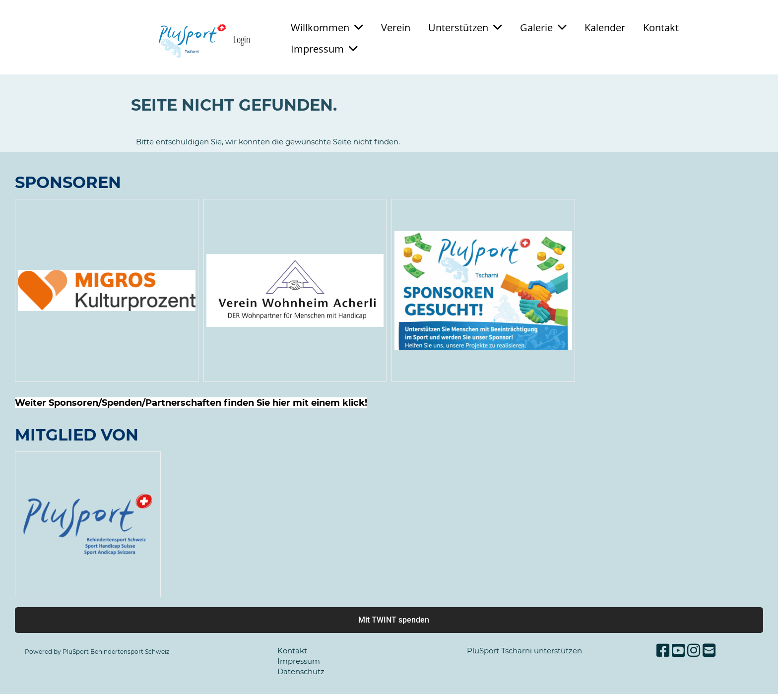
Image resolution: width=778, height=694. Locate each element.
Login (242, 39)
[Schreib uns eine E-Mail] (709, 650)
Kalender (604, 27)
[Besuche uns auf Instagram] (693, 650)
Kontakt (661, 27)
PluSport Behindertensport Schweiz (116, 651)
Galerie (543, 27)
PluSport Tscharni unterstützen (524, 650)
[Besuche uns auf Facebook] (662, 650)
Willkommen (327, 27)
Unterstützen (465, 27)
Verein (395, 27)
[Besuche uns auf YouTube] (678, 650)
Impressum (324, 49)
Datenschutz (300, 671)
